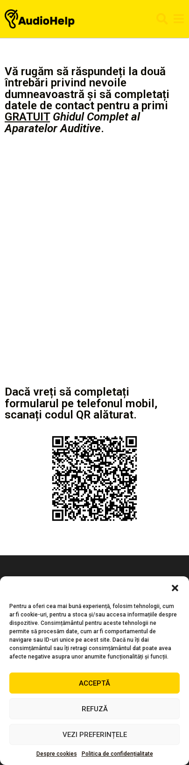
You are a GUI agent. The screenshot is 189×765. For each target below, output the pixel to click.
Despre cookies (56, 754)
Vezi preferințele (95, 734)
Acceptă (94, 683)
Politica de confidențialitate (117, 754)
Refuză (95, 709)
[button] (175, 588)
